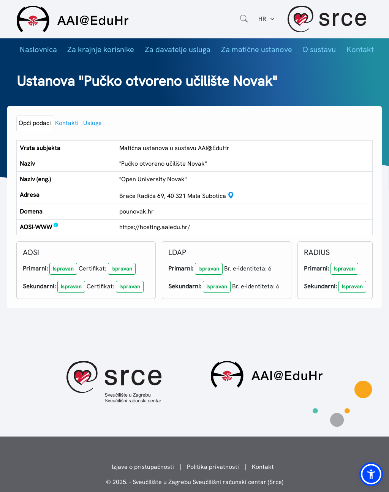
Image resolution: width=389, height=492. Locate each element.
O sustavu (319, 49)
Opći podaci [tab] (35, 123)
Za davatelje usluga (177, 49)
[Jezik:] (267, 19)
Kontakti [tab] (67, 123)
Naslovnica (38, 49)
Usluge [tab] (92, 123)
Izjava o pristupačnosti (143, 467)
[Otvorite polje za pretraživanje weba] (244, 19)
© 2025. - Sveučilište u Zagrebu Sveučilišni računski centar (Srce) (194, 482)
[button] (63, 269)
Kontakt (360, 49)
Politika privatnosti (213, 467)
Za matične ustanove (256, 49)
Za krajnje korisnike (100, 49)
